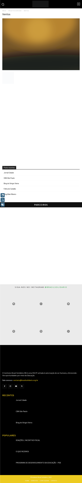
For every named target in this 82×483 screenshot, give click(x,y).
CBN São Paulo (9, 178)
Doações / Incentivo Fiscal (28, 440)
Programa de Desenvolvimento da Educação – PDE (38, 462)
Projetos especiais (15, 11)
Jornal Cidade (9, 173)
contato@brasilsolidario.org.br (25, 380)
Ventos (6, 14)
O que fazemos (22, 451)
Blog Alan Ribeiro (10, 194)
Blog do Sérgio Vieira (11, 183)
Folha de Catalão (10, 189)
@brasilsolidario (56, 287)
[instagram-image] (13, 304)
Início (4, 11)
